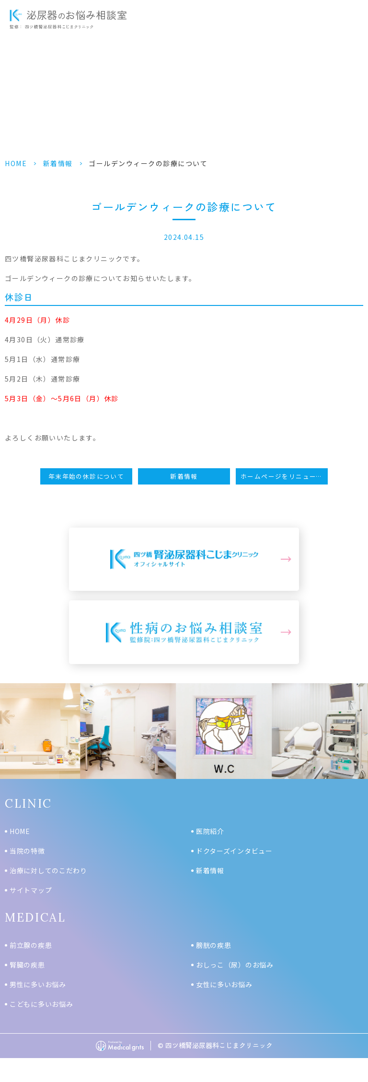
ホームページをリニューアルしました (284, 476)
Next (359, 738)
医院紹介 (210, 831)
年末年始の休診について (86, 476)
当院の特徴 (27, 851)
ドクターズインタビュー (234, 851)
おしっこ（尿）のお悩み (235, 964)
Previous (9, 738)
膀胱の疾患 (213, 945)
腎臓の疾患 (27, 964)
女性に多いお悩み (224, 984)
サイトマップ (31, 890)
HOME (16, 163)
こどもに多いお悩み (41, 1004)
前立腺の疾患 (31, 945)
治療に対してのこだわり (48, 870)
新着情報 (58, 163)
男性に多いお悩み (38, 984)
